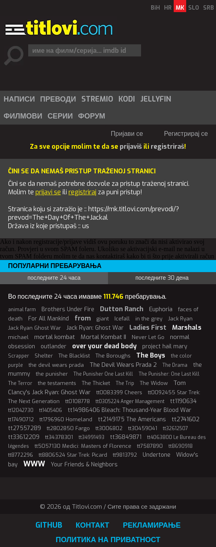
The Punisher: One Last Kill (169, 374)
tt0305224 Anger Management (130, 401)
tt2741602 (185, 419)
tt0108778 (77, 401)
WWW (34, 464)
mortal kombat (54, 337)
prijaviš (131, 146)
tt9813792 (125, 454)
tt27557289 (24, 428)
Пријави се (127, 133)
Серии (60, 116)
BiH (155, 8)
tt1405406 (50, 410)
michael (18, 337)
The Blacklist (74, 355)
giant (102, 318)
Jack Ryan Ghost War (34, 327)
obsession (21, 346)
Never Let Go (148, 337)
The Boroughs (113, 355)
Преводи (58, 99)
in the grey (148, 318)
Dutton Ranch (121, 309)
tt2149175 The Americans (132, 419)
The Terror (20, 383)
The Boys (150, 355)
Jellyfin (155, 99)
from (83, 318)
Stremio (97, 99)
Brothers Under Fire (68, 309)
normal (179, 337)
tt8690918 (180, 446)
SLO (193, 8)
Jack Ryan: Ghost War (95, 328)
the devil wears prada (56, 365)
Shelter (44, 355)
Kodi (126, 99)
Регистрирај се (186, 133)
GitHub (48, 525)
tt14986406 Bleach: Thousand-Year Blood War (129, 410)
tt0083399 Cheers (119, 392)
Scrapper (18, 356)
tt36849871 (125, 437)
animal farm (22, 309)
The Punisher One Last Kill (103, 374)
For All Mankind (48, 318)
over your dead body (104, 346)
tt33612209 (23, 437)
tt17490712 (21, 419)
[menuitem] (19, 99)
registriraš (167, 146)
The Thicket (96, 383)
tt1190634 (183, 401)
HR (168, 8)
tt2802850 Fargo (68, 428)
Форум (91, 116)
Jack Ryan (180, 318)
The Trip (125, 383)
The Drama (174, 365)
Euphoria (160, 309)
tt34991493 (91, 437)
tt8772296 (20, 454)
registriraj (82, 192)
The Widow (154, 383)
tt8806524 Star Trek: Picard (73, 454)
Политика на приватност (108, 540)
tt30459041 (142, 428)
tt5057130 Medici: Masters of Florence (83, 446)
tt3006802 (109, 428)
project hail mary (164, 346)
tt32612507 (175, 428)
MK (180, 8)
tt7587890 (150, 446)
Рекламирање (152, 525)
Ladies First (147, 327)
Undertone (156, 455)
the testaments (57, 383)
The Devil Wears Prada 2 (123, 365)
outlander (53, 346)
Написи (19, 99)
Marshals (186, 327)
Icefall (122, 318)
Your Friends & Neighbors (84, 464)
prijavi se (48, 192)
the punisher (52, 373)
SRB (208, 8)
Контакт (92, 525)
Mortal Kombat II (103, 337)
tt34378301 (59, 437)
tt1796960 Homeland (65, 419)
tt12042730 (20, 410)
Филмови (23, 116)
